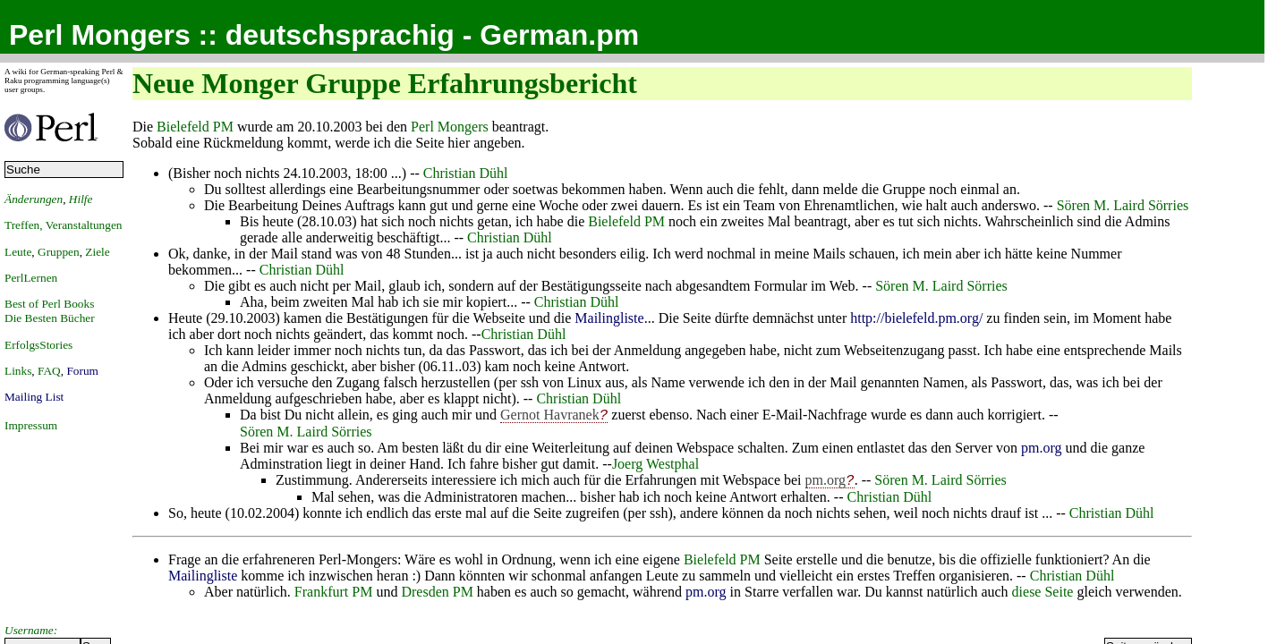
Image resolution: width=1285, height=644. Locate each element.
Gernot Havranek (550, 414)
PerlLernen (30, 277)
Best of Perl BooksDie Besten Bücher (49, 311)
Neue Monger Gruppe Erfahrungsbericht (384, 83)
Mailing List (34, 396)
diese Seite (1043, 591)
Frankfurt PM (333, 591)
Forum (82, 370)
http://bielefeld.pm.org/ (916, 318)
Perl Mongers (450, 126)
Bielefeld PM (195, 126)
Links (17, 370)
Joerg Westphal (655, 463)
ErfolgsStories (38, 345)
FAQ (49, 370)
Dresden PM (436, 591)
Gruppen (59, 251)
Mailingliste (608, 318)
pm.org (1041, 447)
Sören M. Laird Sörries (1123, 205)
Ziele (97, 251)
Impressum (30, 425)
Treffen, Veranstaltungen (63, 225)
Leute (17, 251)
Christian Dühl (465, 173)
